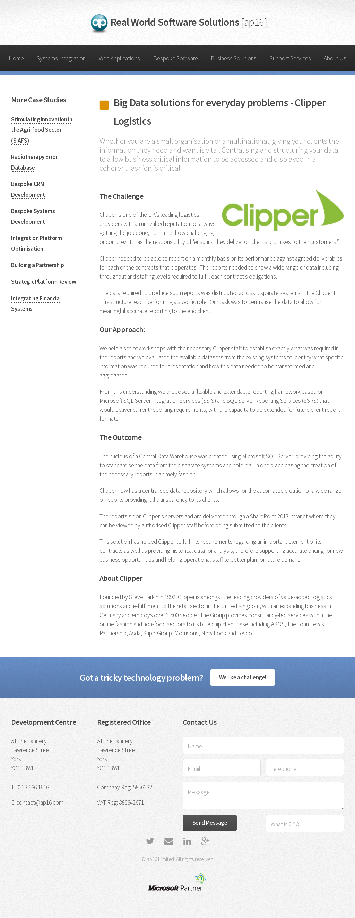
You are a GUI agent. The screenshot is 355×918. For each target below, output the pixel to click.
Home (16, 58)
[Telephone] (305, 767)
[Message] (263, 795)
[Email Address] (222, 767)
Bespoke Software (175, 58)
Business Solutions (234, 58)
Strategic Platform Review (43, 282)
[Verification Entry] (305, 823)
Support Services (290, 58)
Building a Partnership (37, 265)
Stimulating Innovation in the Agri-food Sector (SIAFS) (41, 130)
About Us (335, 58)
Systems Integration (61, 58)
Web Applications (119, 58)
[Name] (263, 745)
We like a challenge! (242, 677)
